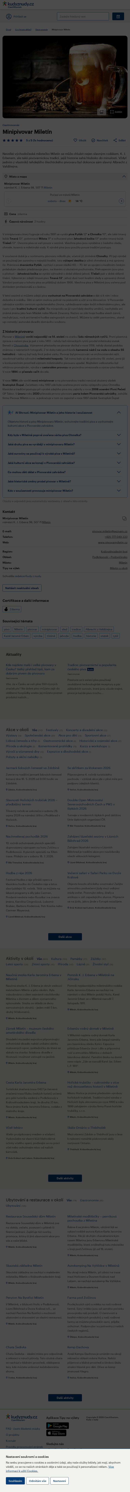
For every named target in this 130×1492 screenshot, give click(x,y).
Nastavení (59, 1480)
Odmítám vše (37, 1480)
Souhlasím (15, 1480)
